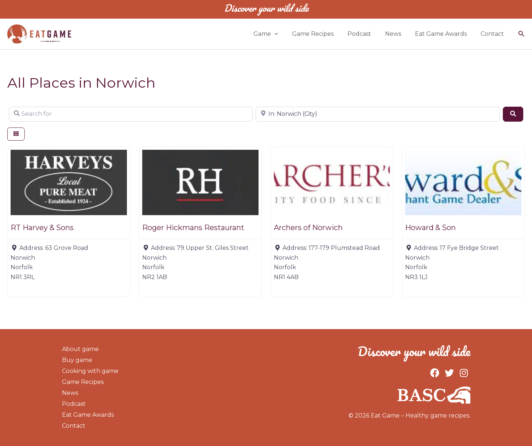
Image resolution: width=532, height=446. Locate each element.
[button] (521, 34)
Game (277, 34)
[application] (286, 34)
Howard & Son (430, 227)
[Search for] (131, 114)
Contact (493, 33)
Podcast (367, 33)
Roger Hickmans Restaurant (193, 227)
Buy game (77, 360)
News (399, 33)
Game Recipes (322, 33)
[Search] (513, 114)
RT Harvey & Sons (42, 227)
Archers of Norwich (308, 227)
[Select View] (16, 134)
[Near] (378, 114)
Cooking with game (90, 370)
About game (80, 349)
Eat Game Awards (444, 33)
